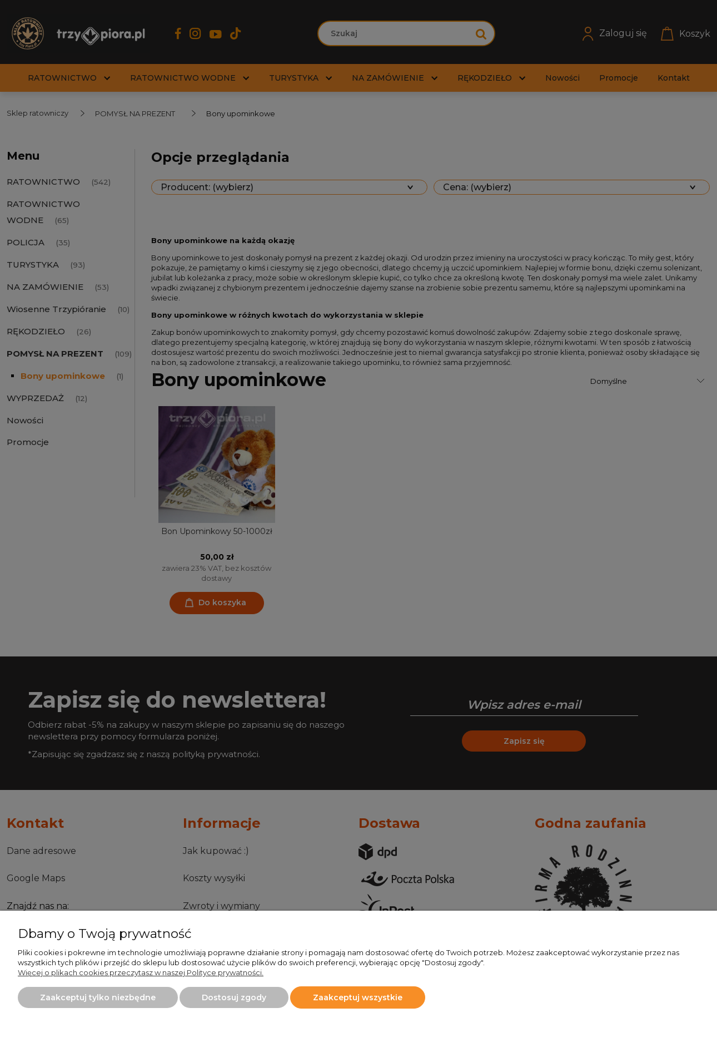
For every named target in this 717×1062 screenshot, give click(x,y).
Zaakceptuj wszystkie (357, 997)
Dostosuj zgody (234, 997)
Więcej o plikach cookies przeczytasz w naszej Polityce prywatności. (140, 972)
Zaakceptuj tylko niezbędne (98, 997)
